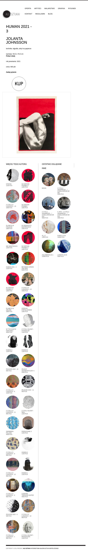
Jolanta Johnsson (16, 40)
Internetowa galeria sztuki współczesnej (41, 548)
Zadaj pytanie (11, 72)
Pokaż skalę (10, 56)
